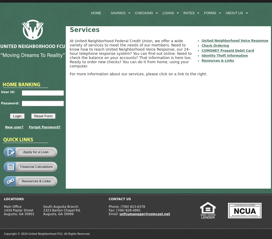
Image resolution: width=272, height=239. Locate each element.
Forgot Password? (44, 127)
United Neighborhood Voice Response (235, 41)
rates (188, 13)
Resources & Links (218, 60)
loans (168, 13)
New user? (14, 127)
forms (210, 13)
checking (144, 13)
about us (234, 13)
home (96, 13)
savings (118, 13)
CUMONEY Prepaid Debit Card (228, 50)
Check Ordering (215, 45)
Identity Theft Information (225, 55)
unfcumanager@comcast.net (144, 214)
